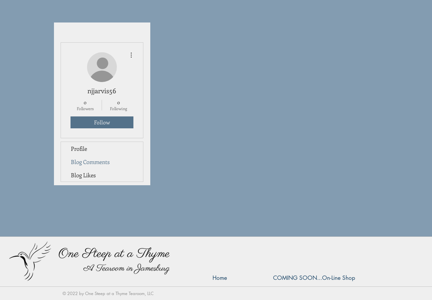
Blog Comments (90, 161)
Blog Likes (83, 175)
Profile (79, 148)
